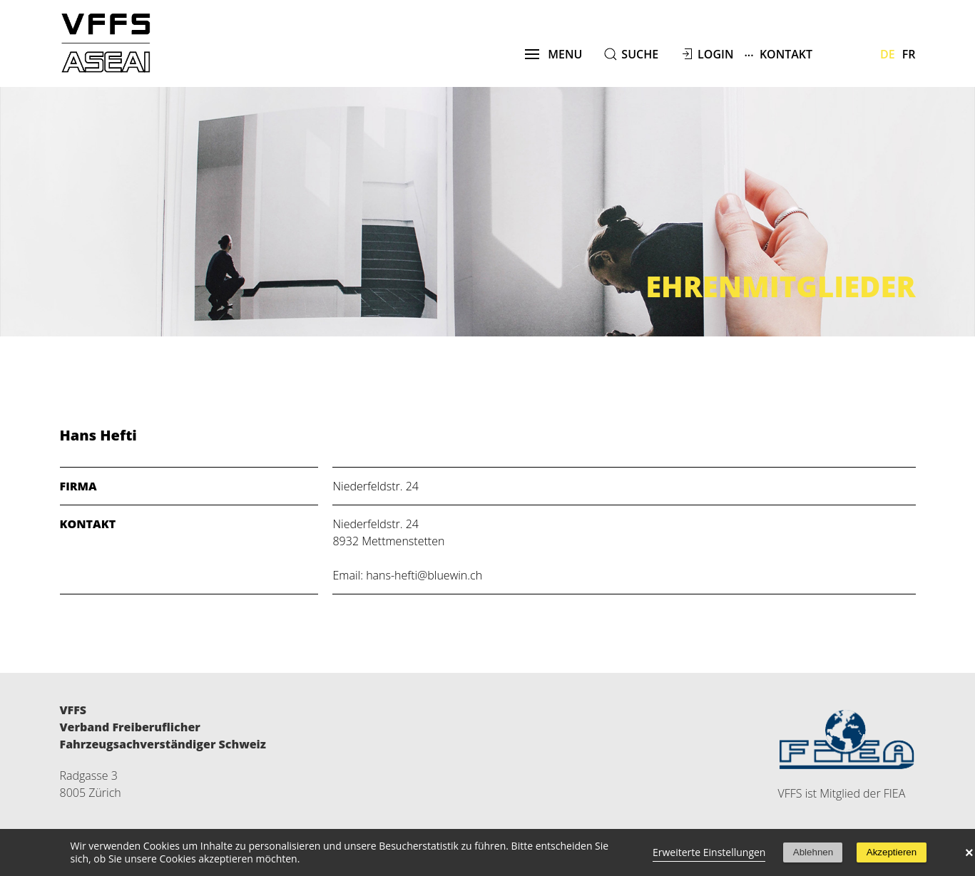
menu (554, 54)
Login (715, 54)
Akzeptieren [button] (892, 852)
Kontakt (778, 53)
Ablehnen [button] (813, 852)
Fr (909, 54)
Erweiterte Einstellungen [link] (709, 852)
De (887, 54)
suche (639, 54)
